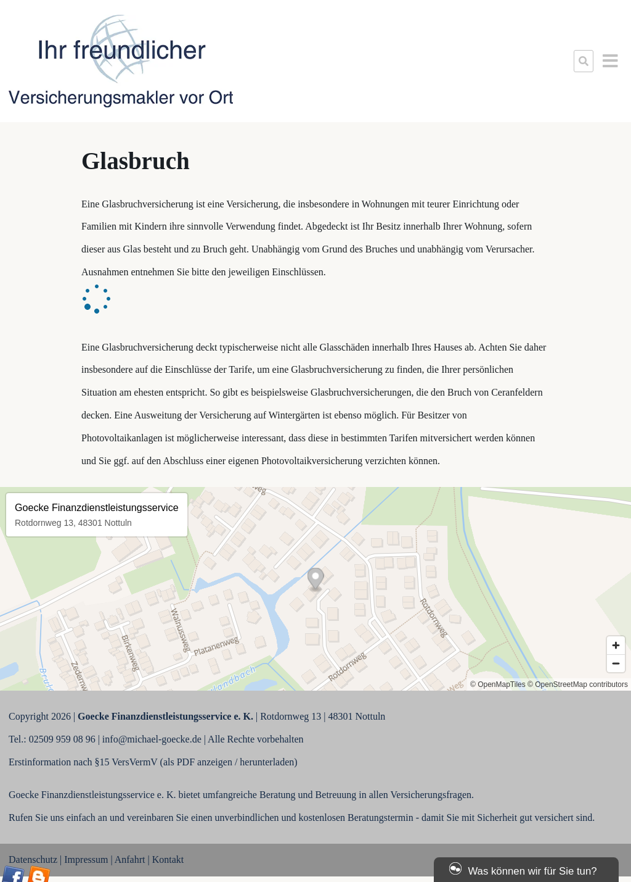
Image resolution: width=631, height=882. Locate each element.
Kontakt (168, 859)
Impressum (86, 859)
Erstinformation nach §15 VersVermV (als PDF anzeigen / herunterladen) (153, 762)
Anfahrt (130, 859)
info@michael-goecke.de (152, 739)
